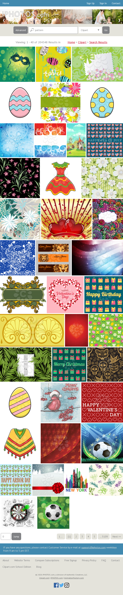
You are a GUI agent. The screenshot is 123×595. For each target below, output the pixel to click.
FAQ (103, 560)
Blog (38, 566)
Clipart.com (44, 578)
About (6, 560)
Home (6, 3)
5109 (105, 536)
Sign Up (90, 3)
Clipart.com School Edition (17, 566)
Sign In (103, 3)
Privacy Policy (89, 560)
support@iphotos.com (93, 547)
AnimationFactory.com (74, 578)
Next (115, 536)
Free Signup (70, 560)
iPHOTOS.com (57, 578)
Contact (116, 3)
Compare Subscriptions (47, 560)
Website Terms (22, 560)
